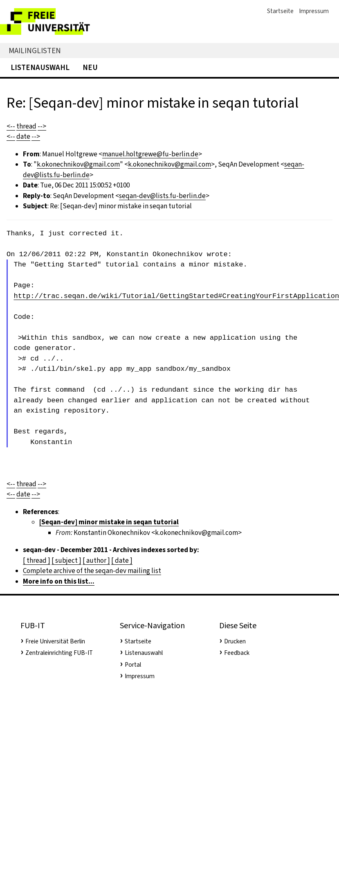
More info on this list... (58, 581)
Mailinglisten (35, 50)
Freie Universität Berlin (55, 641)
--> (42, 126)
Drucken (235, 641)
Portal (133, 665)
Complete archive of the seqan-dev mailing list (92, 570)
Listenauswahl (40, 67)
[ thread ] (36, 560)
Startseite (280, 11)
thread (26, 126)
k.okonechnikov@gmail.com (78, 164)
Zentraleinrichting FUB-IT (59, 653)
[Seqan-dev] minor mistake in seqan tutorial (109, 522)
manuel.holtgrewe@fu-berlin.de (150, 154)
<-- (11, 126)
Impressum (314, 11)
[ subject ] (66, 560)
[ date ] (121, 560)
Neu (90, 67)
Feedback (236, 653)
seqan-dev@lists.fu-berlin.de (162, 196)
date (23, 136)
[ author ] (96, 560)
